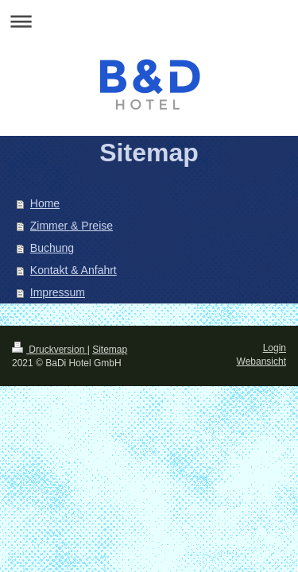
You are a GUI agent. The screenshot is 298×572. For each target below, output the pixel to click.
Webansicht (261, 361)
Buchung (52, 248)
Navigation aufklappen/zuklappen (149, 21)
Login (274, 348)
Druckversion (49, 349)
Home (45, 203)
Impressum (57, 292)
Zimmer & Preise (71, 225)
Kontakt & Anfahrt (73, 270)
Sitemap (109, 349)
